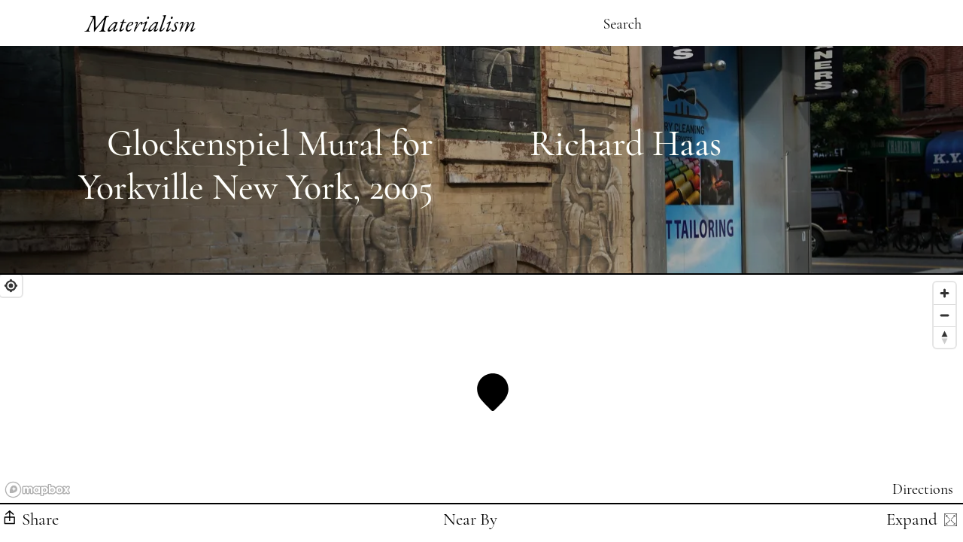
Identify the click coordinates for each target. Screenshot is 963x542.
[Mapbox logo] (38, 489)
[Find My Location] (11, 286)
